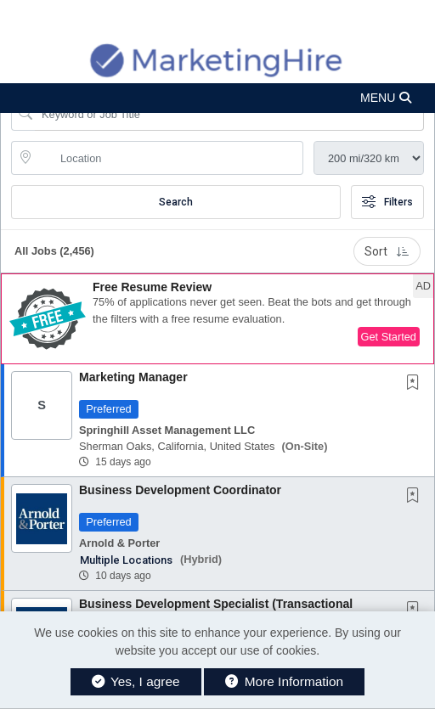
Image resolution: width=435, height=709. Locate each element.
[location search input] (169, 158)
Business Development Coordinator (180, 490)
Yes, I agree (136, 681)
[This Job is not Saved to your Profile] (416, 384)
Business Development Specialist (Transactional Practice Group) (216, 610)
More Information (284, 681)
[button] (217, 98)
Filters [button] (387, 202)
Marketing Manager (133, 377)
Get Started (388, 336)
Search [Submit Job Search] (176, 202)
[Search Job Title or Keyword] (229, 114)
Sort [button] (387, 251)
